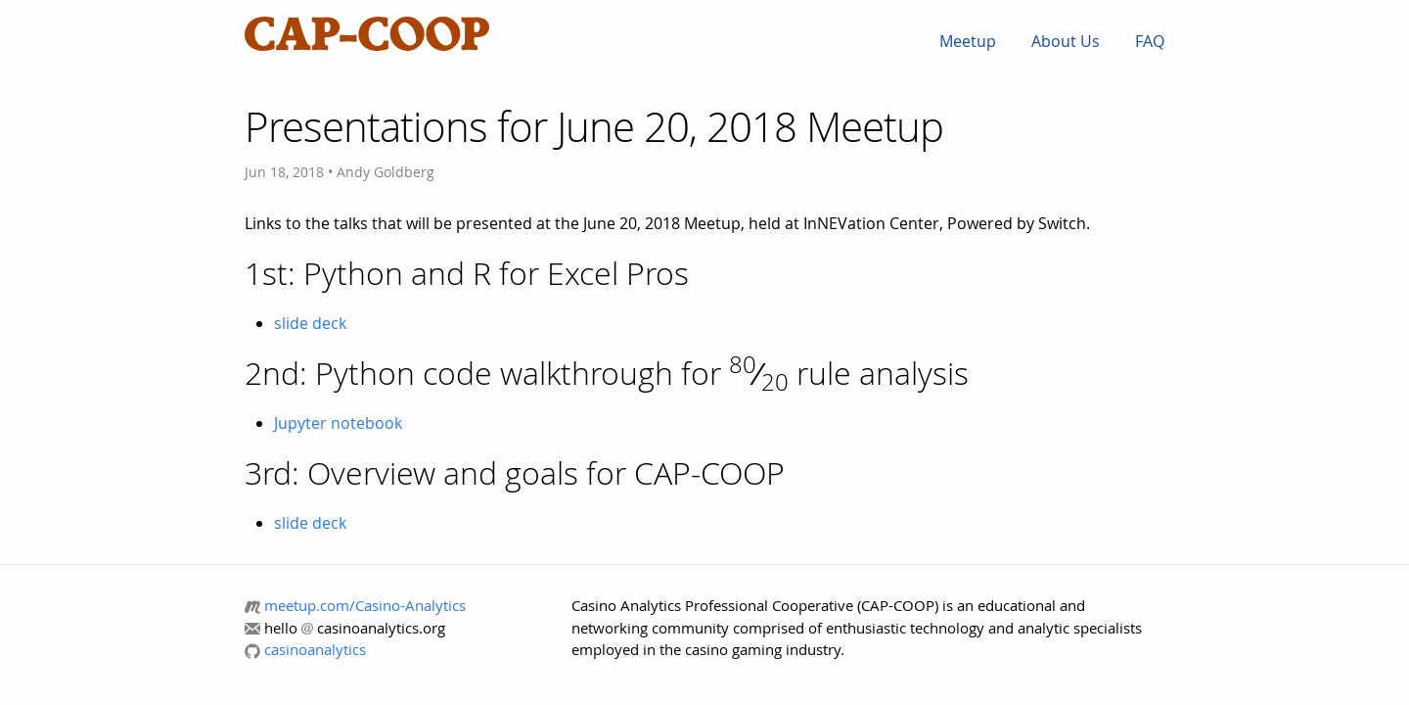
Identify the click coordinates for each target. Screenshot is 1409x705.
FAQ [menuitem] (1149, 41)
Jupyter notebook (338, 423)
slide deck (310, 323)
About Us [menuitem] (1065, 41)
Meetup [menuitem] (967, 41)
